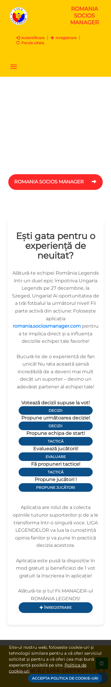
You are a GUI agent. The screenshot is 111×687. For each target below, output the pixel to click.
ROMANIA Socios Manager (55, 182)
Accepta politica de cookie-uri (65, 678)
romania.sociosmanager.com (47, 326)
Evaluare (56, 456)
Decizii (55, 410)
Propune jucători (55, 487)
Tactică (56, 441)
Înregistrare (56, 607)
